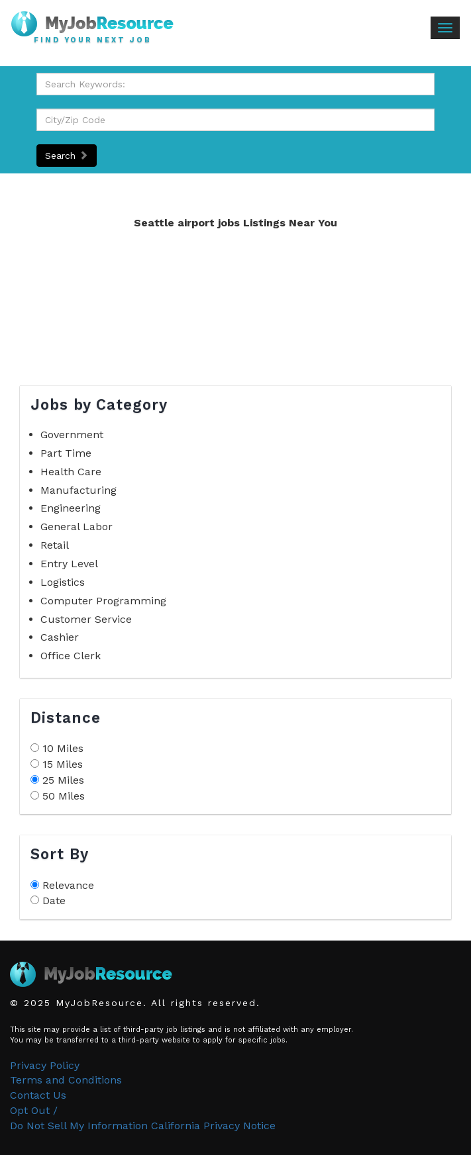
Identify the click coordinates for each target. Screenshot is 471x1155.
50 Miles (63, 796)
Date (54, 900)
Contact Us (38, 1095)
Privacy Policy (44, 1065)
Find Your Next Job (93, 40)
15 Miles (62, 764)
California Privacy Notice (213, 1125)
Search (66, 155)
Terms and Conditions (66, 1080)
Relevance (68, 885)
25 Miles (63, 780)
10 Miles (62, 748)
